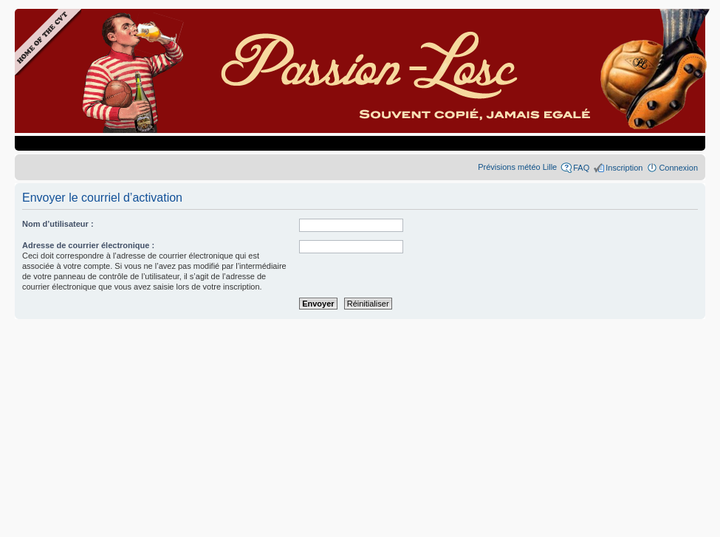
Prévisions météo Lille (517, 167)
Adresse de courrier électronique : (88, 245)
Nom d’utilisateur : (58, 223)
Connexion (678, 167)
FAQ (581, 167)
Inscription (624, 167)
